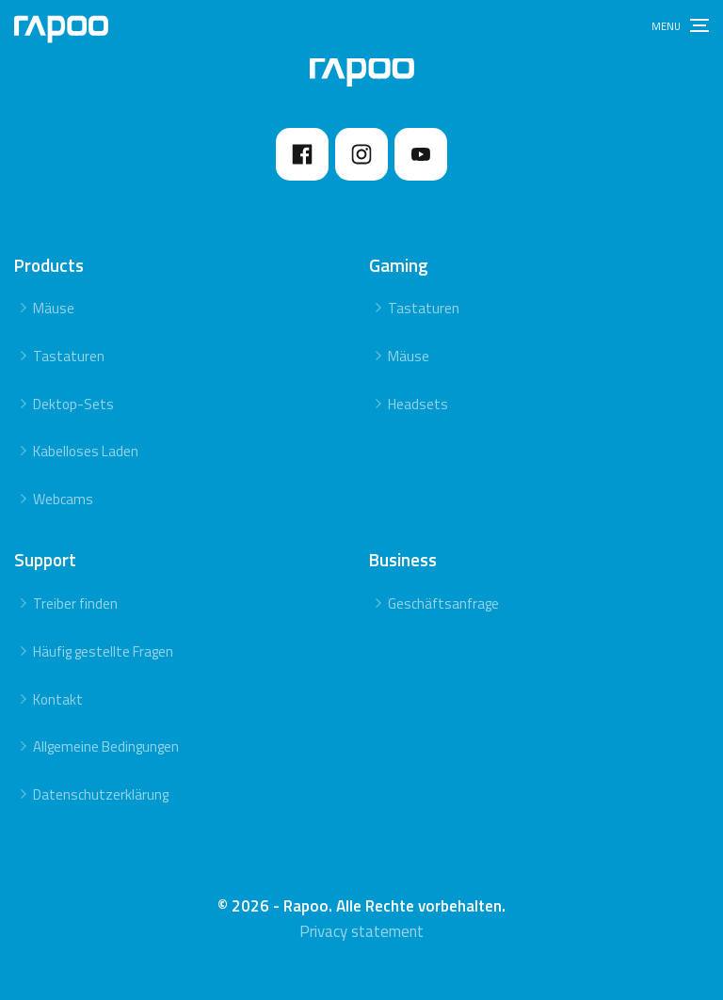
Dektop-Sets (73, 404)
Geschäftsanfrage (443, 603)
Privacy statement (361, 931)
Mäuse (53, 308)
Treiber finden (75, 603)
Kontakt (58, 699)
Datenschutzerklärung (101, 794)
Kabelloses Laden (85, 451)
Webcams (63, 499)
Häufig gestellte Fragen (103, 651)
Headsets (418, 404)
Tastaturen (68, 356)
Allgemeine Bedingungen (106, 746)
